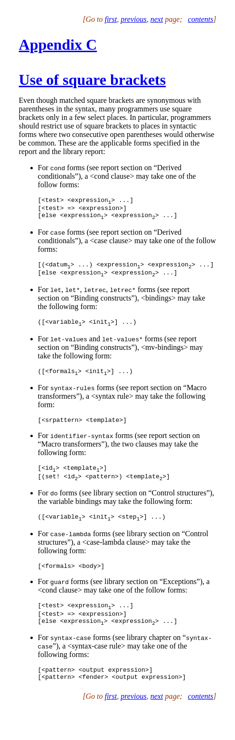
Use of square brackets (92, 79)
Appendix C (58, 44)
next (156, 19)
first (110, 19)
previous (134, 19)
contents (200, 19)
